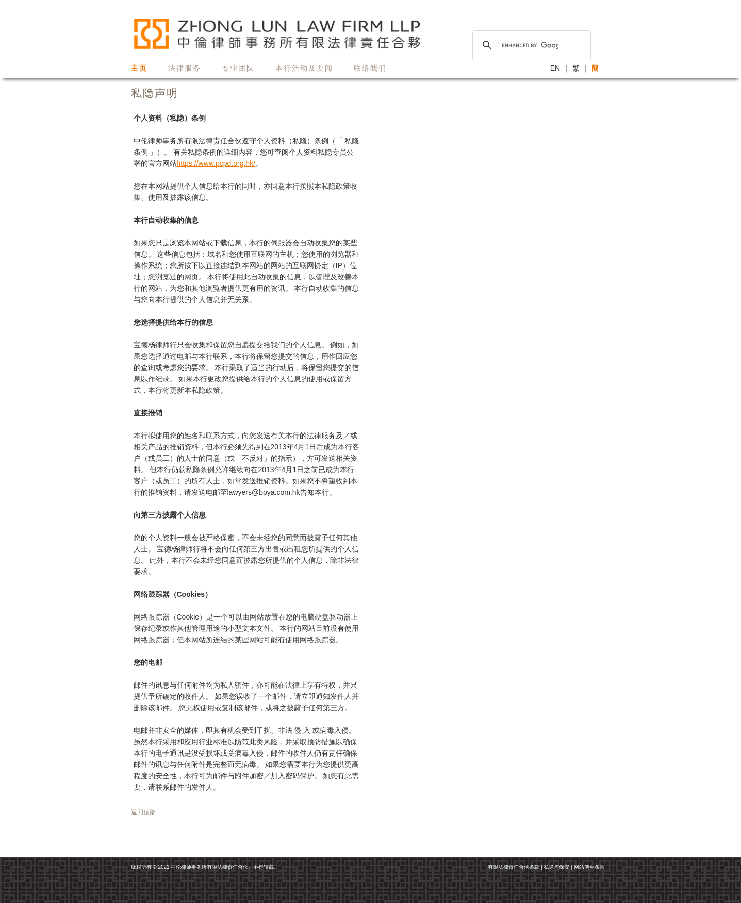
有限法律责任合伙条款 (513, 867)
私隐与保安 (556, 867)
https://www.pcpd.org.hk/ (216, 163)
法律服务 (184, 68)
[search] (530, 45)
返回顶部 (143, 812)
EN (555, 68)
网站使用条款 (589, 867)
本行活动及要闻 (304, 68)
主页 (139, 68)
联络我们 (370, 68)
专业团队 (238, 68)
